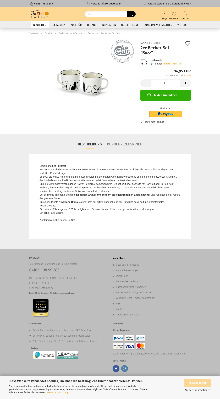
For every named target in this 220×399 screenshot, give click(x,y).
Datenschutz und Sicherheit (131, 287)
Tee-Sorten (58, 24)
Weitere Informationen (197, 390)
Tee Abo (91, 24)
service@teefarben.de (41, 288)
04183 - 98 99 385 (41, 4)
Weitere (182, 24)
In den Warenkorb (161, 95)
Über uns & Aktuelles (127, 264)
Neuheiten (39, 24)
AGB (118, 303)
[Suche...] (131, 14)
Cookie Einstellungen (127, 314)
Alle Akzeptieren (198, 382)
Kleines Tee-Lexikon (127, 281)
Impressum (122, 276)
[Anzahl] (165, 83)
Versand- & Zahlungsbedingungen (134, 292)
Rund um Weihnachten (158, 24)
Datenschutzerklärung (57, 392)
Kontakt (120, 309)
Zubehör (76, 24)
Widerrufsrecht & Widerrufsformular (135, 298)
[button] (145, 83)
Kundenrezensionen (124, 144)
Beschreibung (90, 144)
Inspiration (109, 24)
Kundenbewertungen (127, 270)
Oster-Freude (130, 24)
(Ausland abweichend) (172, 64)
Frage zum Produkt (154, 122)
